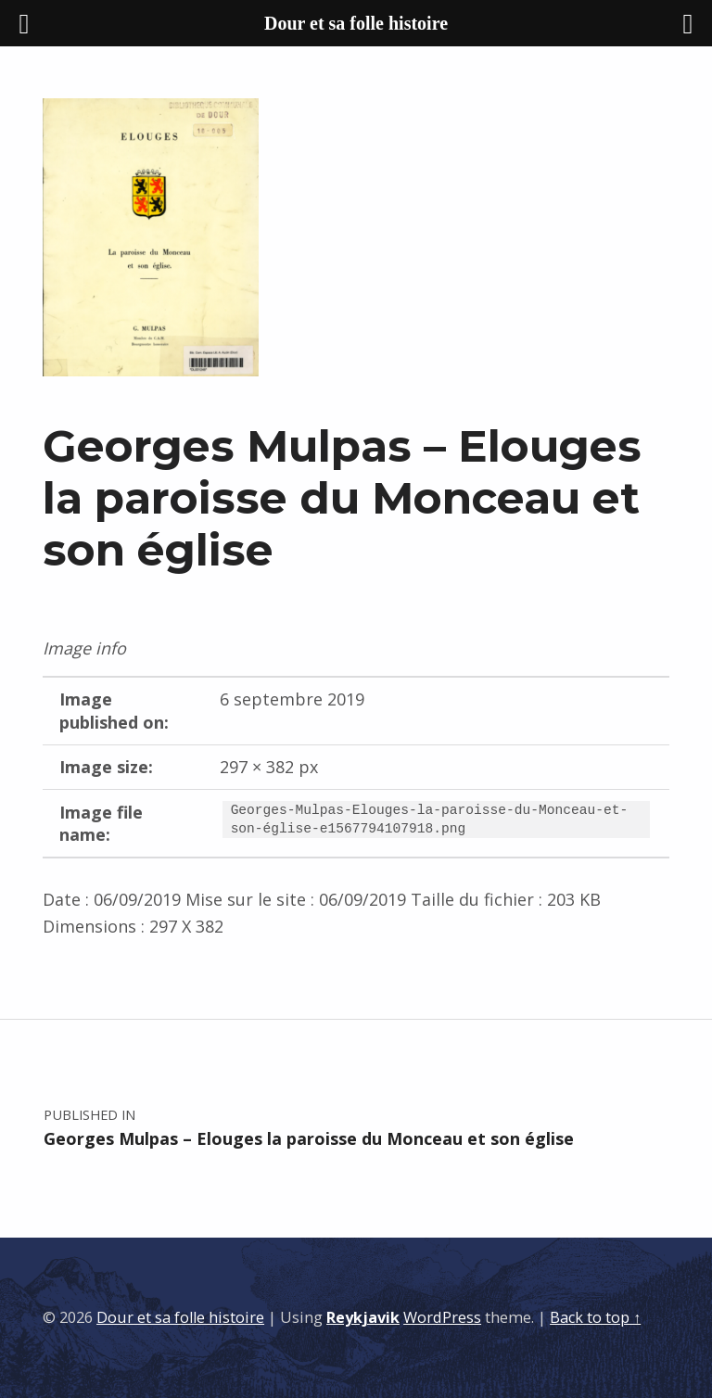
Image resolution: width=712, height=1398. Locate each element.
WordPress (442, 1317)
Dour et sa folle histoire (180, 1317)
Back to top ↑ (595, 1317)
